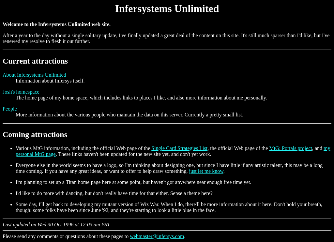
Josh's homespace (21, 92)
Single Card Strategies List (179, 148)
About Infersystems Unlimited (34, 75)
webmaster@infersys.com (157, 236)
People (10, 109)
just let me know (206, 171)
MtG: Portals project (290, 148)
